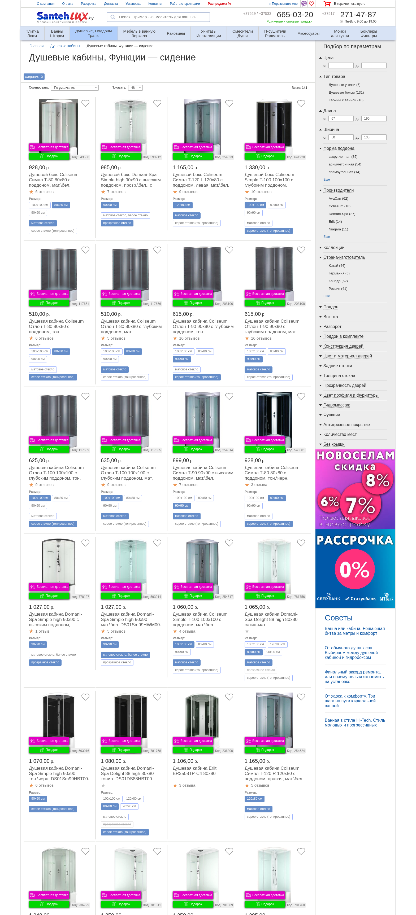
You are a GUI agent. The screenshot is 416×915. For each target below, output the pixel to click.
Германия (339, 273)
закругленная (343, 157)
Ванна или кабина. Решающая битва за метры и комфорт (355, 631)
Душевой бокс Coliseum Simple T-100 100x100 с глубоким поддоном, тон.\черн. (269, 182)
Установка (133, 4)
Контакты (155, 4)
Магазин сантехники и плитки (62, 22)
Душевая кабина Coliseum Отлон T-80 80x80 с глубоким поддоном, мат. (131, 326)
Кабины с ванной (346, 100)
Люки (32, 31)
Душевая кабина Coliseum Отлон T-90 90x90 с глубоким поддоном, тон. (203, 326)
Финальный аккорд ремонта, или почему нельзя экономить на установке (354, 677)
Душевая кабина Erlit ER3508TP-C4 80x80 (194, 771)
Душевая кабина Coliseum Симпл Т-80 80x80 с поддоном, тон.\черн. (272, 473)
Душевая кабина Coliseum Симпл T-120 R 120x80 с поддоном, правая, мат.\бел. (274, 773)
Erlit (335, 222)
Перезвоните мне (284, 4)
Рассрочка (88, 4)
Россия (338, 289)
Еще (326, 179)
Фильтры (369, 31)
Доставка (111, 4)
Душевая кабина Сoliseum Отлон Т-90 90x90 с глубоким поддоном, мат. (272, 326)
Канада (338, 281)
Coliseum (339, 206)
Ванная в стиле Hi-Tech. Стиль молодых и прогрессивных (355, 722)
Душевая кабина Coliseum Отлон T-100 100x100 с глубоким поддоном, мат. (128, 473)
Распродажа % (219, 4)
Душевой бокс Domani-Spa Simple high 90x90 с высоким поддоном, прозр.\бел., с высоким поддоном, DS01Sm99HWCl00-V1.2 (131, 185)
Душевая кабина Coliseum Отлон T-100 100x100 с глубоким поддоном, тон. (56, 473)
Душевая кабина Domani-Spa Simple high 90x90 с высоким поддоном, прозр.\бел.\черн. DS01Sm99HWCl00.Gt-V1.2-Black (58, 627)
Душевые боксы (346, 92)
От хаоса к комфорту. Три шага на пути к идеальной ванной (350, 701)
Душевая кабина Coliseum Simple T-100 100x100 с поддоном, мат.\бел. (200, 619)
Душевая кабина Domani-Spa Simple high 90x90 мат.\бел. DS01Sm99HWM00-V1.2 (131, 622)
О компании (45, 4)
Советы (339, 617)
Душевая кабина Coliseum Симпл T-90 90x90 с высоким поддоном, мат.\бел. (203, 473)
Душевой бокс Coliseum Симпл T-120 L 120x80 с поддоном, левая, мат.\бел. (201, 180)
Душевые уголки (345, 85)
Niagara (338, 229)
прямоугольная (344, 172)
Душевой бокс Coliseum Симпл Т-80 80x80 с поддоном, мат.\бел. (54, 180)
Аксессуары (308, 33)
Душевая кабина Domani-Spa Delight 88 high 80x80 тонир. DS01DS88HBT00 (127, 773)
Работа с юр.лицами (185, 4)
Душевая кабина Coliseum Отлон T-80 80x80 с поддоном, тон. (56, 326)
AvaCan (338, 198)
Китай (337, 266)
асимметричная (345, 164)
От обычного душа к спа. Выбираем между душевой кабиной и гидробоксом (351, 653)
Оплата (67, 4)
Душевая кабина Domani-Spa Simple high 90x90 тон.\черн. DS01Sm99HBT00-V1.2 (59, 776)
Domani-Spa (342, 214)
